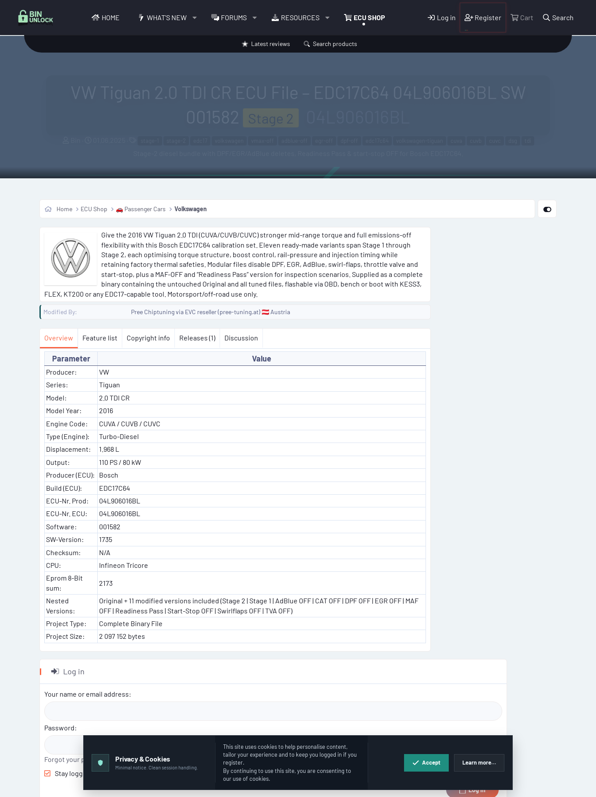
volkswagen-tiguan (419, 140)
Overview (58, 337)
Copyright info (148, 337)
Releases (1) (197, 337)
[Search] (558, 17)
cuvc (495, 140)
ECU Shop (369, 17)
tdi (528, 140)
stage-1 (150, 140)
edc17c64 (377, 140)
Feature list (99, 337)
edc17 (200, 140)
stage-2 (176, 140)
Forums (234, 17)
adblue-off (294, 140)
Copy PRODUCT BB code (471, 669)
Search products (335, 43)
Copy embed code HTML (471, 708)
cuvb (476, 140)
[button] (194, 17)
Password (454, 295)
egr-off (324, 140)
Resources (300, 17)
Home (111, 17)
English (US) (73, 786)
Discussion (241, 337)
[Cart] (521, 17)
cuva (456, 140)
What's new (167, 17)
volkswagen (229, 140)
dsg (512, 140)
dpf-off (349, 140)
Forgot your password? (474, 327)
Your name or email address (481, 262)
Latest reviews (270, 43)
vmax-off (262, 140)
